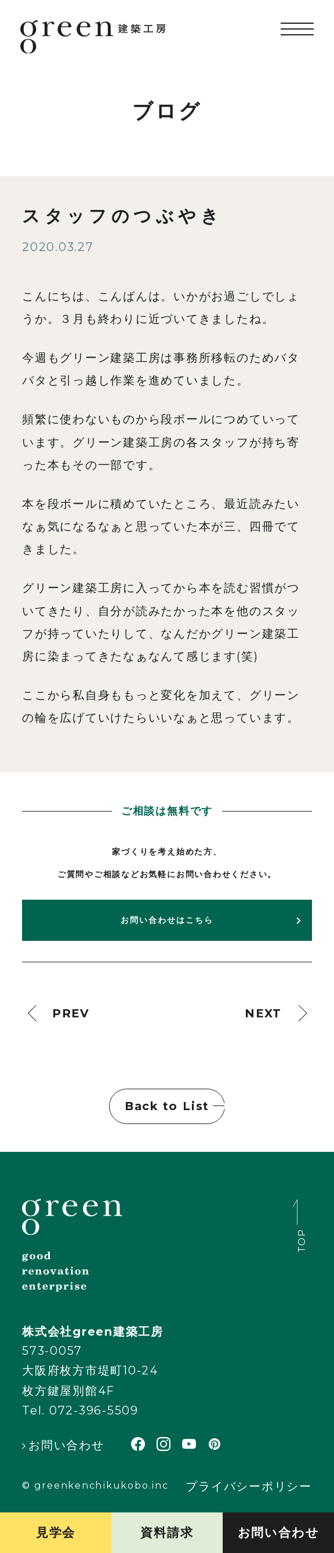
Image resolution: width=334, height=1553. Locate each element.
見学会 (55, 1532)
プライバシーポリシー (249, 1486)
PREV (71, 1013)
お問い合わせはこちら (167, 920)
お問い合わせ (279, 1532)
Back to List (167, 1106)
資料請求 (166, 1532)
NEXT (263, 1013)
